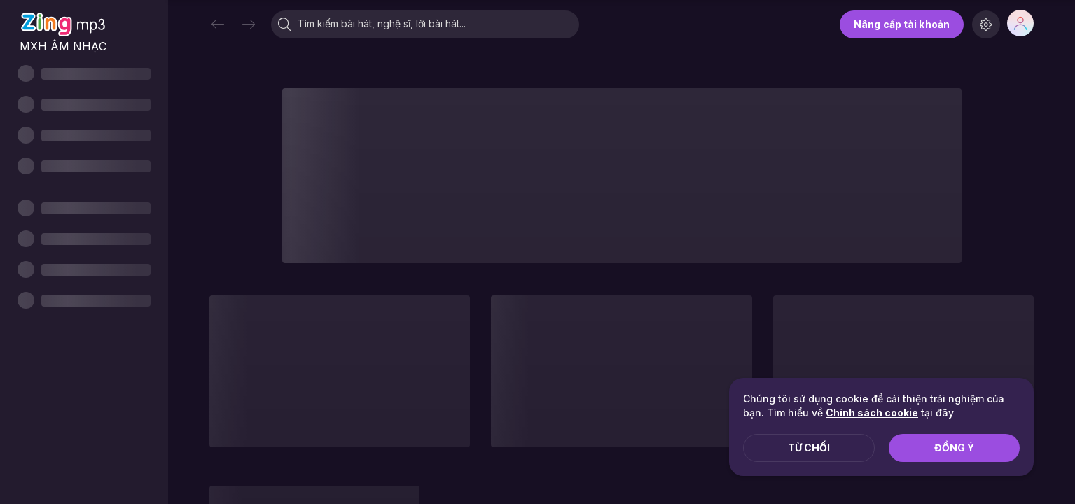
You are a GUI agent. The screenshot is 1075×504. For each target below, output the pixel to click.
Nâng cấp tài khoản (902, 24)
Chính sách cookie (872, 413)
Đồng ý (954, 448)
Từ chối (809, 448)
